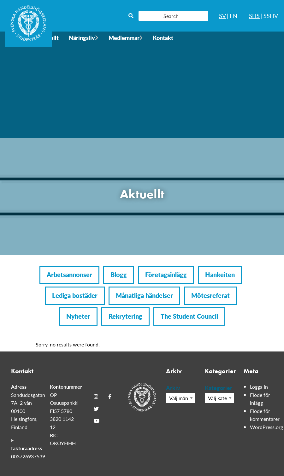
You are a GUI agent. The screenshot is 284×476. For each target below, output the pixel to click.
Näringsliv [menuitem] (82, 38)
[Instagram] (96, 397)
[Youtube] (96, 421)
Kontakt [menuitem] (163, 38)
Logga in (259, 386)
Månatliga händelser (144, 295)
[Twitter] (96, 409)
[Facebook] (109, 397)
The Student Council (189, 316)
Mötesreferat (210, 295)
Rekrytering (125, 316)
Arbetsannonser (69, 274)
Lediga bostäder (75, 295)
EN (233, 16)
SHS (254, 16)
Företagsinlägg (166, 274)
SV (222, 16)
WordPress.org (266, 427)
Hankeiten (220, 274)
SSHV (270, 16)
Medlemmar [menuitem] (124, 38)
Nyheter (78, 316)
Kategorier (218, 388)
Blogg (118, 274)
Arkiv (173, 388)
